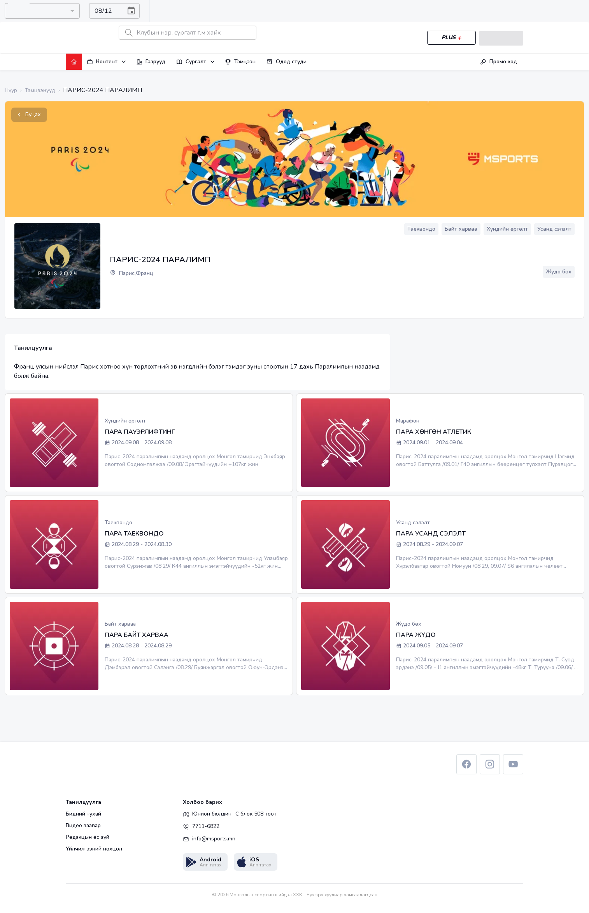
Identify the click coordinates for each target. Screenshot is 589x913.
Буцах (29, 115)
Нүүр (11, 90)
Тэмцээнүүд (40, 90)
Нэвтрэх (500, 38)
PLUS (450, 38)
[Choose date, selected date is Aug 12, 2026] (131, 11)
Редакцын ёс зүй (87, 837)
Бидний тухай (83, 814)
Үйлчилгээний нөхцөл (94, 849)
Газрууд (150, 61)
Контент (107, 61)
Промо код (498, 61)
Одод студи (286, 61)
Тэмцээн (240, 61)
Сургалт (196, 61)
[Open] (71, 10)
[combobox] (36, 10)
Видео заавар (83, 825)
